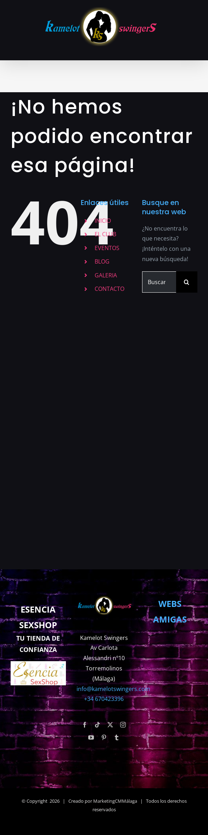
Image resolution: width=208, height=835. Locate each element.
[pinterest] (104, 737)
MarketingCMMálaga (115, 801)
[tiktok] (97, 725)
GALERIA (106, 275)
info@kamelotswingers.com (113, 689)
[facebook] (85, 725)
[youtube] (91, 737)
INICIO (103, 221)
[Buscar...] (159, 282)
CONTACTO (109, 289)
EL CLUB (105, 234)
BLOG (102, 261)
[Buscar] (186, 282)
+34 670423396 (104, 699)
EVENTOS (107, 248)
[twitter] (110, 725)
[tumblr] (116, 737)
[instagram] (123, 725)
